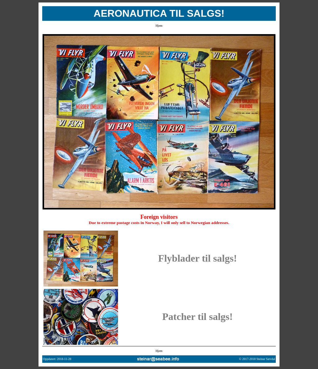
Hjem (159, 25)
